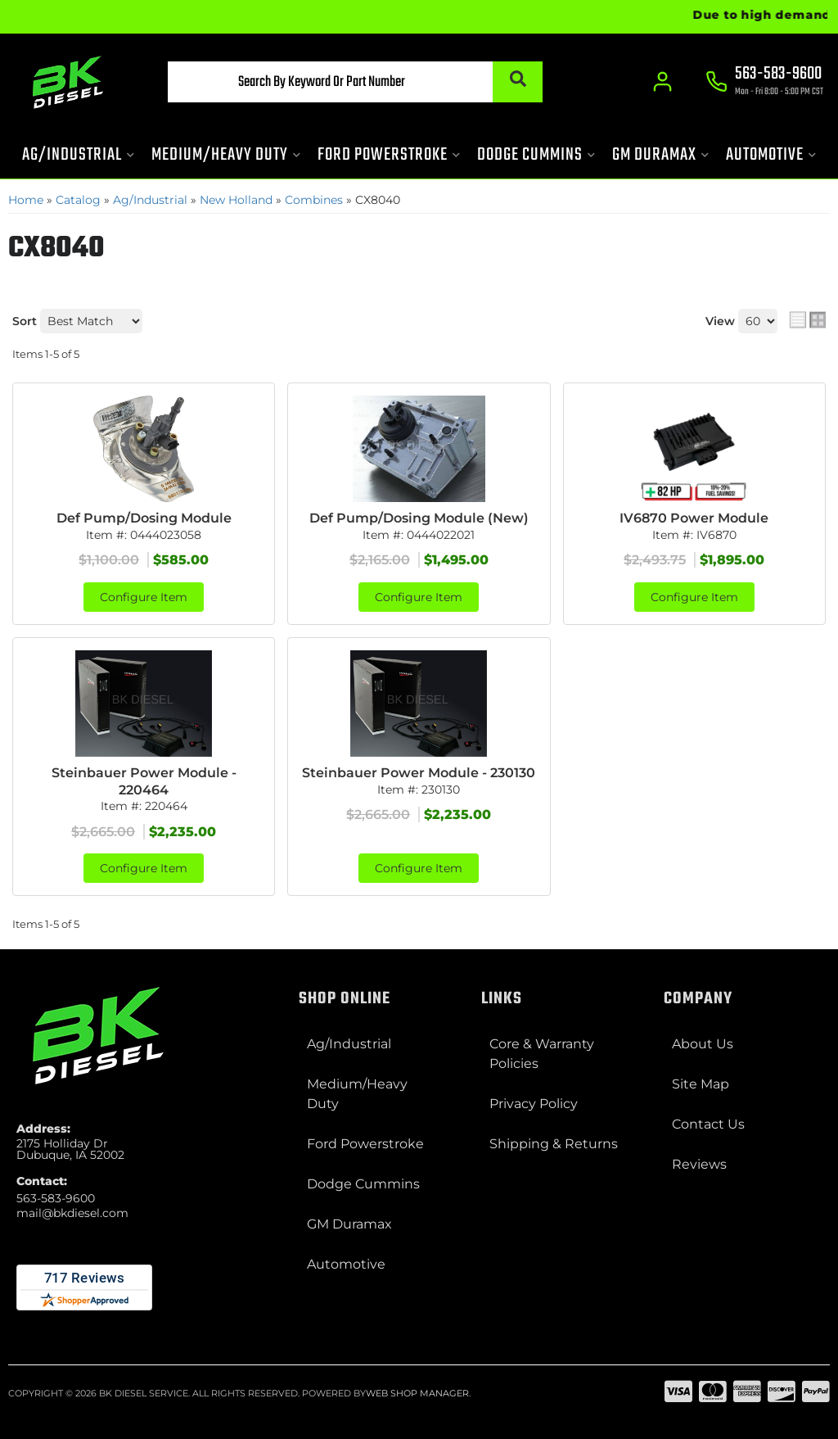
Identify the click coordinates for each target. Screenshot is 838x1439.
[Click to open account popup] (662, 82)
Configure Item (143, 597)
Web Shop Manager (417, 1393)
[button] (355, 81)
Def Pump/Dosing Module (144, 518)
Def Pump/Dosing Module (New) (419, 518)
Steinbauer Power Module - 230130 (418, 773)
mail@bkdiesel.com (72, 1213)
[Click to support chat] (764, 82)
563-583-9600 (55, 1198)
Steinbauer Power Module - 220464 (144, 781)
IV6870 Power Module (693, 518)
